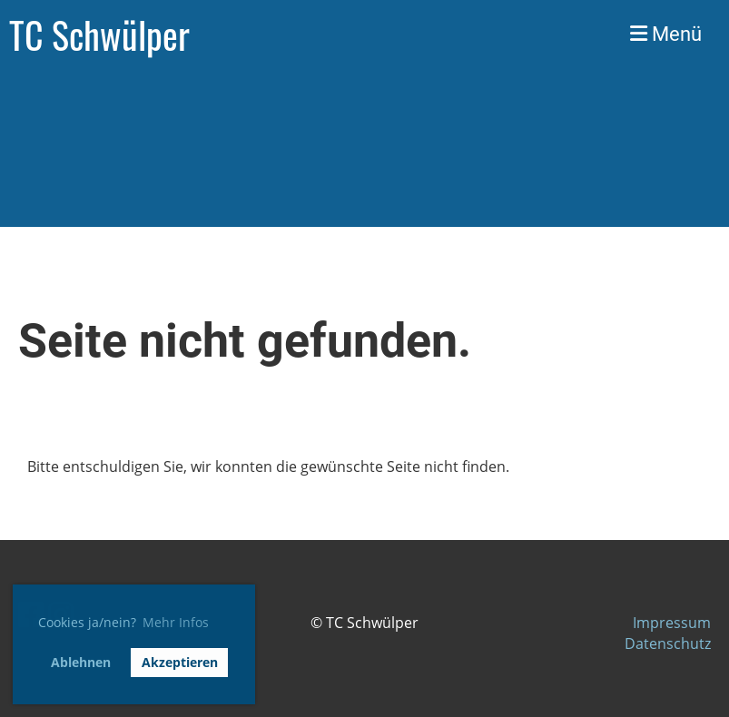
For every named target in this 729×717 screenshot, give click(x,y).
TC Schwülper (99, 34)
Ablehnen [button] (81, 662)
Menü (666, 34)
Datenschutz (668, 643)
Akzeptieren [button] (180, 662)
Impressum (672, 623)
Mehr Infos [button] (176, 622)
